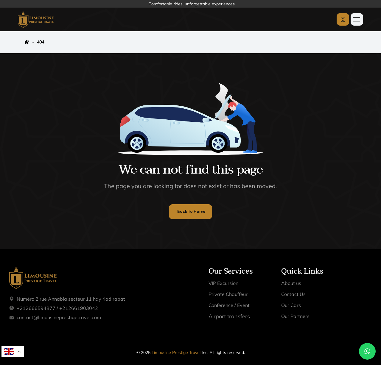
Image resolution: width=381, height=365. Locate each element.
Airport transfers (229, 316)
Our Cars (291, 305)
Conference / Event (229, 305)
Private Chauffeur (228, 294)
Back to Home (191, 211)
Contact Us (293, 294)
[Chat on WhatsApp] (367, 351)
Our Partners (295, 316)
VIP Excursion (223, 283)
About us (291, 283)
